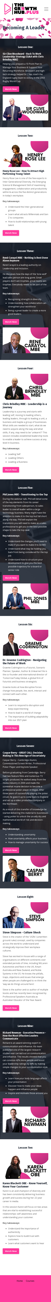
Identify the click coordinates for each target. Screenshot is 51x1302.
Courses (30, 1280)
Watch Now (11, 89)
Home (20, 1280)
